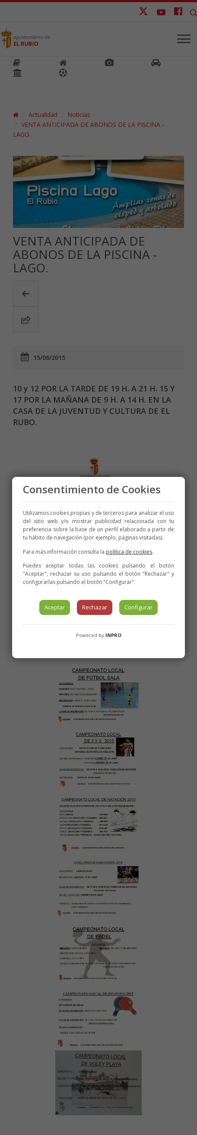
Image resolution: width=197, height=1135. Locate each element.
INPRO (113, 635)
